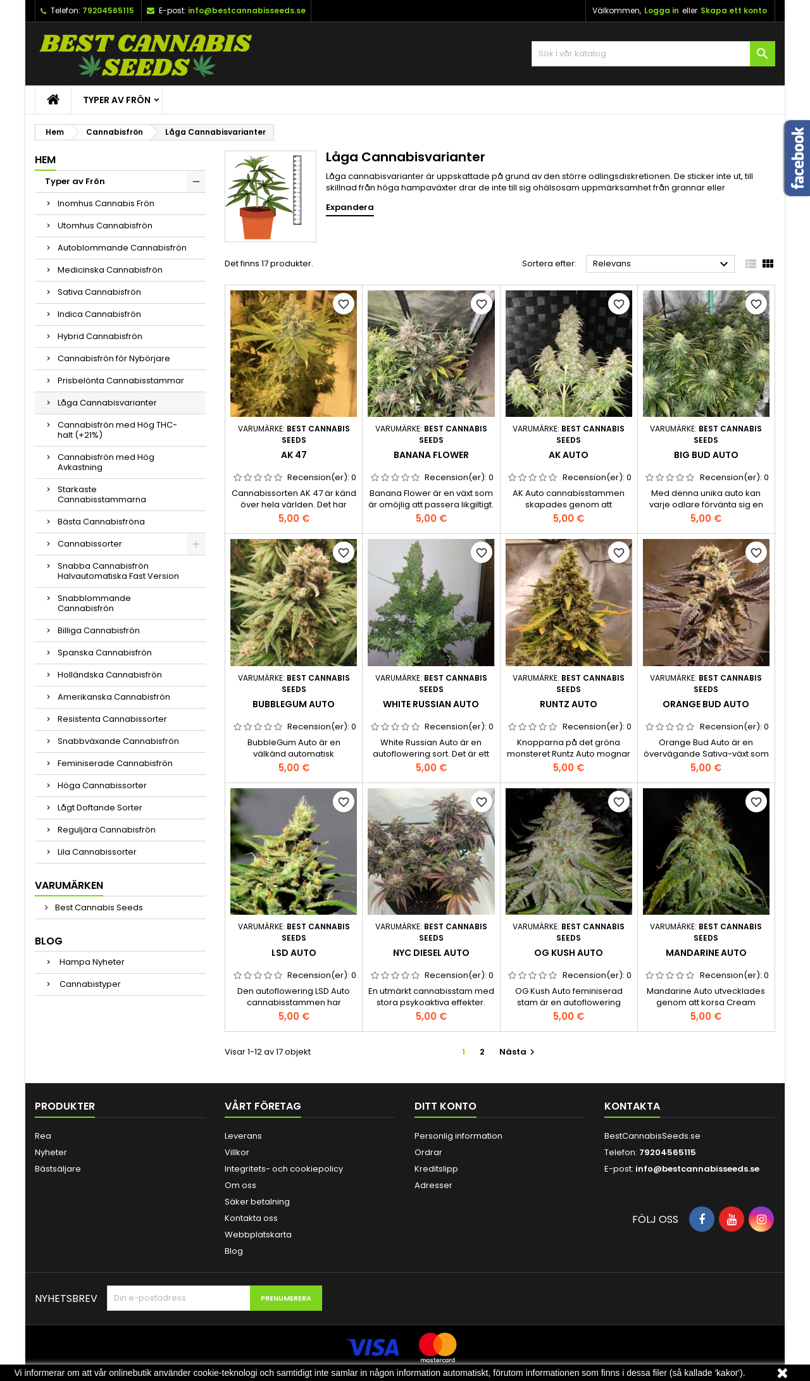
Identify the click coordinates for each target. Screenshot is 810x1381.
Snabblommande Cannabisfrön (94, 603)
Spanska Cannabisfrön (105, 653)
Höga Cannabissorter (102, 785)
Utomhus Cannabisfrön (105, 226)
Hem (45, 159)
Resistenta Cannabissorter (112, 719)
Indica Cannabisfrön (99, 314)
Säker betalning (257, 1202)
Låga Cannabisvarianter (107, 403)
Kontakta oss (251, 1218)
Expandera (350, 207)
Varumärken (69, 885)
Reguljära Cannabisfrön (107, 830)
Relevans (662, 264)
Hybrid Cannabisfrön (100, 336)
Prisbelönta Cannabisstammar (121, 381)
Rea (43, 1136)
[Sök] (653, 53)
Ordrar (428, 1152)
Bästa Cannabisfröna (101, 522)
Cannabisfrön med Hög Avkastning (106, 462)
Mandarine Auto (706, 952)
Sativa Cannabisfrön (99, 292)
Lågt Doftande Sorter (100, 808)
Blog (49, 941)
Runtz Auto (568, 704)
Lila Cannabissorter (97, 852)
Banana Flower (431, 455)
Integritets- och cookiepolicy (284, 1169)
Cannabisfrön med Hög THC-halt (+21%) (117, 430)
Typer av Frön (117, 100)
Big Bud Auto (706, 455)
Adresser (433, 1185)
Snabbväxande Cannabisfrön (118, 741)
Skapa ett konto (734, 10)
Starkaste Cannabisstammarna (102, 494)
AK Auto (569, 455)
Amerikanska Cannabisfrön (114, 697)
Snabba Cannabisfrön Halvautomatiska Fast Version (118, 571)
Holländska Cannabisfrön (110, 675)
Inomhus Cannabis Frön (106, 203)
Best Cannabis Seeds (98, 907)
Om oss (240, 1185)
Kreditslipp (436, 1169)
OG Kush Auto (568, 952)
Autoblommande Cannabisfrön (122, 248)
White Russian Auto (431, 704)
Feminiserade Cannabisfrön (115, 763)
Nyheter (51, 1152)
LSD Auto (293, 952)
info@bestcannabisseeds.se (247, 10)
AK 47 (294, 455)
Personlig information (458, 1136)
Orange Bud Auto (706, 704)
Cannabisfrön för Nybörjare (114, 358)
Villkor (237, 1152)
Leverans (243, 1136)
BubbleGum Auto (293, 704)
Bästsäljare (58, 1169)
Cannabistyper (89, 984)
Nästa (518, 1052)
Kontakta (632, 1106)
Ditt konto (445, 1106)
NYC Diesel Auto (431, 952)
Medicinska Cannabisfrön (110, 270)
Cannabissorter (90, 544)
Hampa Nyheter (91, 962)
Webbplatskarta (258, 1235)
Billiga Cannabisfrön (99, 630)
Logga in (661, 10)
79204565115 (108, 10)
